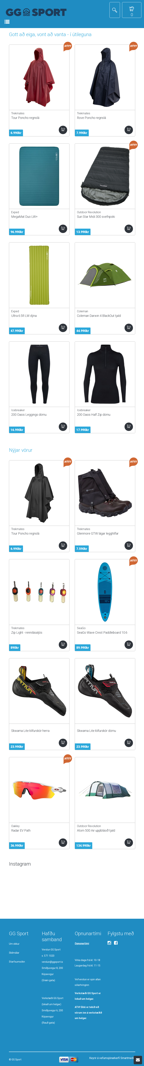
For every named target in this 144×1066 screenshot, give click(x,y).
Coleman (82, 311)
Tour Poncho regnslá (25, 118)
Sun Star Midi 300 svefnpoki (96, 216)
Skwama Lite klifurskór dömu (96, 731)
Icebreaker (18, 410)
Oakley (15, 826)
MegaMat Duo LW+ (24, 216)
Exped (15, 212)
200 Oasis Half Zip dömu (93, 414)
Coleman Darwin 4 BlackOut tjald (99, 316)
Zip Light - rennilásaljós (26, 632)
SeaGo (81, 628)
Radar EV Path (21, 830)
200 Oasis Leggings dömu (28, 414)
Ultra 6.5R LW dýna (24, 316)
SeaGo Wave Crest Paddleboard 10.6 (102, 632)
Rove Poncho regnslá (91, 118)
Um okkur (14, 943)
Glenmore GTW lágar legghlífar (98, 533)
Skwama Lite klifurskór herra (30, 731)
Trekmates (17, 113)
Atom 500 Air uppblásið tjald (96, 830)
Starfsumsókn (17, 961)
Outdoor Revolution (89, 212)
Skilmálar (14, 952)
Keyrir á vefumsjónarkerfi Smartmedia (112, 1058)
